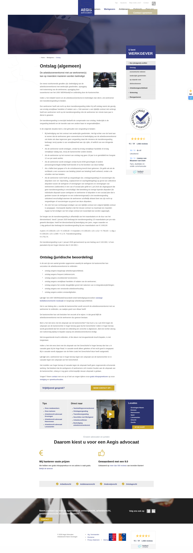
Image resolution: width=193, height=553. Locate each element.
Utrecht (133, 420)
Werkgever (142, 51)
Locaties (132, 403)
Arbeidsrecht (61, 485)
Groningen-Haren (137, 408)
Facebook (148, 512)
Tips (116, 3)
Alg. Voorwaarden (93, 536)
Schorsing (134, 92)
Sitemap (106, 541)
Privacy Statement (93, 541)
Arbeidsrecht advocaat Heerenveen (53, 420)
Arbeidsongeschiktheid (138, 88)
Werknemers (94, 9)
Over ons (150, 9)
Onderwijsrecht (109, 485)
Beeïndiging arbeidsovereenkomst (81, 424)
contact (54, 377)
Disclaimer (91, 538)
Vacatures (123, 3)
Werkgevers (109, 9)
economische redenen (137, 72)
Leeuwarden (135, 417)
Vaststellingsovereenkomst (83, 408)
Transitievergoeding (81, 414)
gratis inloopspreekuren (99, 377)
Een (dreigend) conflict (138, 63)
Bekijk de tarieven (46, 469)
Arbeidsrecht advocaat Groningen (53, 415)
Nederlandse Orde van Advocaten (112, 538)
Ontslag (58, 57)
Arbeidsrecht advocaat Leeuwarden (53, 426)
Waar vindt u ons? (135, 3)
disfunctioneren (135, 83)
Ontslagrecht (131, 485)
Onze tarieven (50, 411)
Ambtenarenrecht (84, 485)
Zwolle (133, 422)
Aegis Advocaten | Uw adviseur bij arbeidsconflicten (44, 539)
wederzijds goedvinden (138, 76)
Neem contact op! (102, 388)
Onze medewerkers (52, 408)
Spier (133, 415)
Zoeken (153, 2)
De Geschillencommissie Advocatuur (122, 538)
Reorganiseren (135, 97)
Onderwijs (137, 9)
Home (43, 57)
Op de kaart (140, 427)
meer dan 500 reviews (118, 466)
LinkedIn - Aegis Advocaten (153, 512)
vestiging (43, 379)
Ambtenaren (124, 9)
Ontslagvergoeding (80, 411)
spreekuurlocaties (56, 379)
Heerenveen (135, 412)
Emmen (134, 410)
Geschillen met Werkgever (83, 417)
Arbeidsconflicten (80, 420)
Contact (145, 3)
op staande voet (135, 80)
